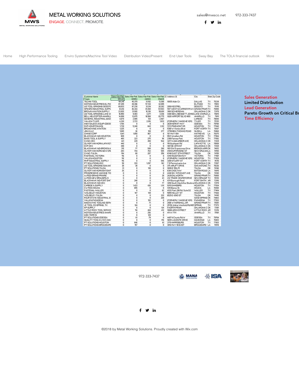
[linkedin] (219, 22)
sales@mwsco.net (211, 15)
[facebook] (205, 22)
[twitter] (212, 22)
